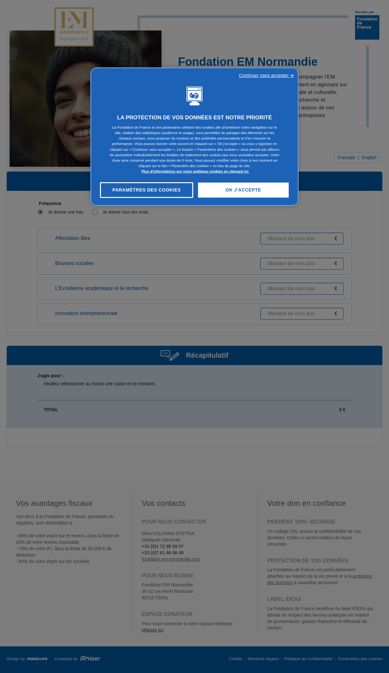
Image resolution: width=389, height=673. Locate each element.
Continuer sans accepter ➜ (266, 75)
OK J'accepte (243, 189)
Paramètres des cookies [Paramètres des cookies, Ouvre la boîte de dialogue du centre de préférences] (146, 189)
